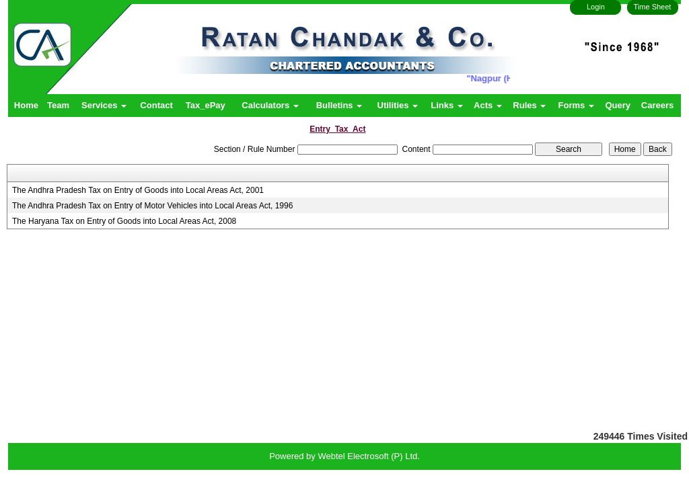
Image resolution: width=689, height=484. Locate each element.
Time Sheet (653, 7)
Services (103, 105)
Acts (488, 105)
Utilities (398, 105)
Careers (657, 105)
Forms (576, 105)
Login (596, 7)
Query (617, 105)
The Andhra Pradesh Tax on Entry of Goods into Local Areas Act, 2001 (138, 190)
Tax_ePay (205, 105)
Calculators (270, 105)
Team (58, 105)
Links (447, 105)
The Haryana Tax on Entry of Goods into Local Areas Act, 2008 (124, 221)
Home (26, 105)
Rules (529, 105)
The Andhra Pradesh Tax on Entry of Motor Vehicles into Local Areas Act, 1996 (152, 205)
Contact (156, 105)
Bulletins (339, 105)
